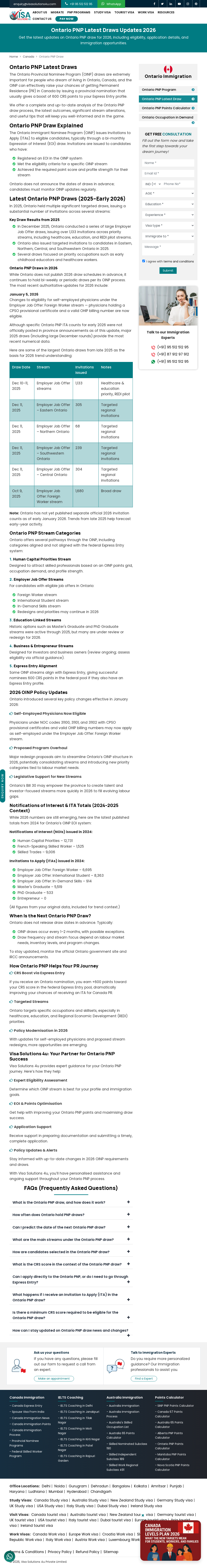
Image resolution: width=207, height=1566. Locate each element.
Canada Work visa (49, 1534)
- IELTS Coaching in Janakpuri (78, 1412)
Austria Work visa (90, 1539)
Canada (28, 57)
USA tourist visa (51, 1520)
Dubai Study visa (112, 1506)
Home (14, 57)
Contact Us (42, 19)
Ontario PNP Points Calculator (166, 108)
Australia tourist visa (88, 1514)
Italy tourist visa (82, 1520)
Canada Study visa (51, 1500)
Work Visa (146, 12)
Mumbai (56, 1491)
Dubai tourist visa (115, 1520)
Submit (168, 270)
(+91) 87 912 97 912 (173, 354)
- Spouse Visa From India (27, 1412)
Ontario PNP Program (159, 89)
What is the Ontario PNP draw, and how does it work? (71, 1202)
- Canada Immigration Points (30, 1424)
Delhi (46, 1486)
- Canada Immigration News (30, 1418)
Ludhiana (37, 1491)
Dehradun (99, 1486)
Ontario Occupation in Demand (167, 117)
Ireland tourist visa (37, 1525)
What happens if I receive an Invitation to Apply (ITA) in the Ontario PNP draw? (71, 1297)
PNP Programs (78, 12)
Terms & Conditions (27, 1551)
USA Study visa (50, 1506)
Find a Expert (144, 1379)
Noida (59, 1486)
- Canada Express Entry (26, 1406)
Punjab (176, 1486)
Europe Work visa (83, 1534)
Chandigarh (101, 1491)
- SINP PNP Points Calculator (174, 1406)
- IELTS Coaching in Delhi (75, 1406)
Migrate (57, 12)
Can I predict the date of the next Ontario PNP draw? (71, 1227)
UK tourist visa (22, 1520)
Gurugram (78, 1486)
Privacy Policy (60, 1551)
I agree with (170, 261)
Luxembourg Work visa (128, 1539)
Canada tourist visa (48, 1514)
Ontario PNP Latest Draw (161, 99)
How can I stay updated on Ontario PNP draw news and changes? (71, 1331)
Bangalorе (121, 1486)
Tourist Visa (124, 12)
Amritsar (158, 1486)
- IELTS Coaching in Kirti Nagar (79, 1439)
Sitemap (111, 1551)
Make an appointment (54, 1379)
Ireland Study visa (146, 1506)
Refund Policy (87, 1551)
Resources (166, 12)
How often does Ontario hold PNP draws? (71, 1214)
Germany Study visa (175, 1500)
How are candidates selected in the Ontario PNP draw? (71, 1252)
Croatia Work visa (117, 1534)
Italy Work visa (58, 1539)
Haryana (17, 1491)
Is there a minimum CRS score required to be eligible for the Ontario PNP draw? (71, 1315)
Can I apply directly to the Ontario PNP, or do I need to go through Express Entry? (71, 1279)
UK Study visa (21, 1506)
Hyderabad (77, 1491)
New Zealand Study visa (132, 1500)
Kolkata (140, 1486)
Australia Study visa (89, 1500)
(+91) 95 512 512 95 (173, 347)
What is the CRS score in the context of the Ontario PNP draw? (71, 1264)
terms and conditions (179, 261)
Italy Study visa (80, 1506)
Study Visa (102, 12)
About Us (40, 12)
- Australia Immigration (123, 1406)
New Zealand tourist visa (131, 1514)
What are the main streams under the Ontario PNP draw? (71, 1239)
